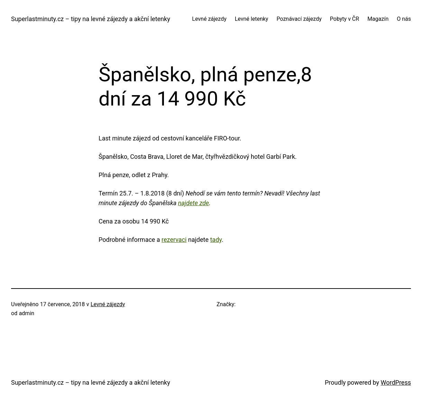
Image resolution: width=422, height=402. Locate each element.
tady (215, 239)
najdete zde (193, 203)
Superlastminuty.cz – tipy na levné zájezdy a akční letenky (90, 18)
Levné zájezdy (108, 304)
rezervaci (174, 239)
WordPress (396, 382)
